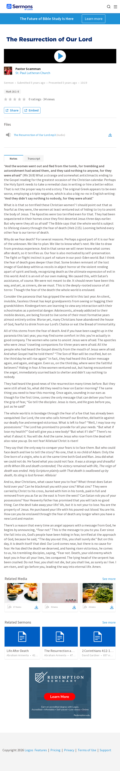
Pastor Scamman (28, 69)
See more (109, 579)
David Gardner (91, 655)
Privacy (69, 750)
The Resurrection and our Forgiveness (70, 651)
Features (40, 750)
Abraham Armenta (18, 655)
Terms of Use (87, 750)
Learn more (93, 18)
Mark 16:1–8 (12, 91)
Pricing (55, 750)
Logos (28, 750)
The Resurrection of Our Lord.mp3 (39, 135)
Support (105, 750)
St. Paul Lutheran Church (32, 73)
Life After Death (18, 651)
